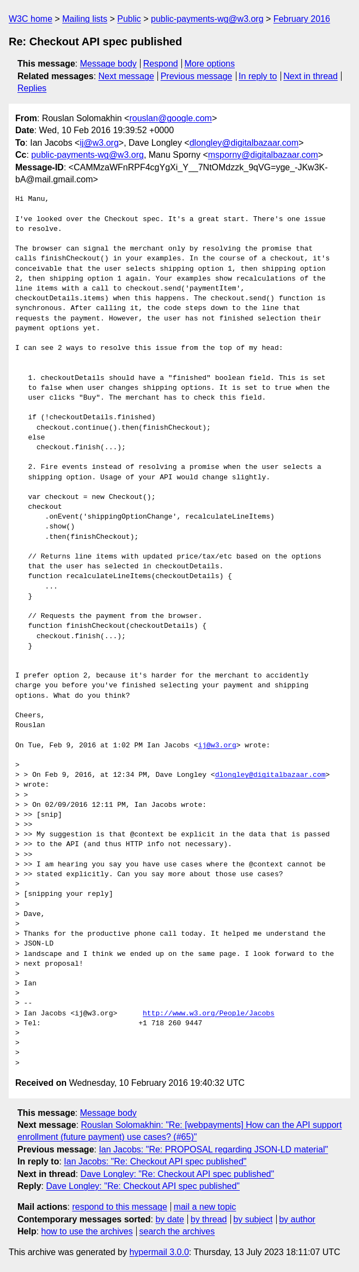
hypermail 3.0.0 (158, 1252)
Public (129, 18)
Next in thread (310, 76)
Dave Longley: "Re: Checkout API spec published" (178, 1174)
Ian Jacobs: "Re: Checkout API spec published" (155, 1161)
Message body (108, 63)
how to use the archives (87, 1231)
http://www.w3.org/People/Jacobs (209, 1014)
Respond (160, 63)
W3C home (30, 18)
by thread (209, 1219)
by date (169, 1219)
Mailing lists (84, 18)
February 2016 (301, 18)
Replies (31, 88)
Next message (126, 76)
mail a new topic (205, 1206)
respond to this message (119, 1206)
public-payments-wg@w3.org (207, 18)
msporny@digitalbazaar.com (263, 154)
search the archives (177, 1231)
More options (210, 63)
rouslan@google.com (170, 118)
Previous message (197, 76)
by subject (252, 1219)
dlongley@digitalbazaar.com (244, 142)
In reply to (258, 76)
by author (297, 1219)
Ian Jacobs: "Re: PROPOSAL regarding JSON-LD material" (213, 1149)
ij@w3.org (99, 142)
